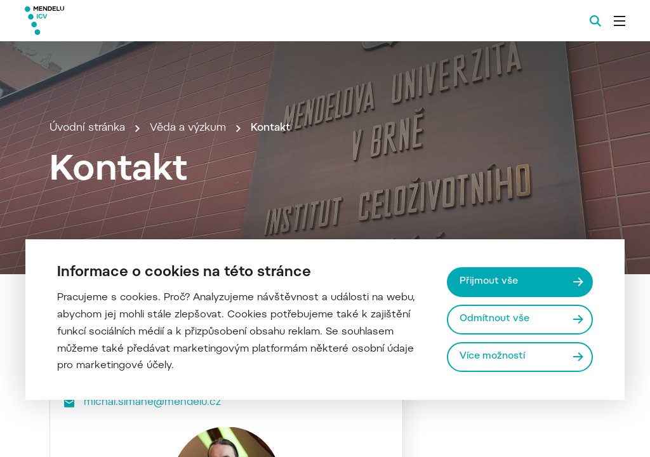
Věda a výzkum (188, 128)
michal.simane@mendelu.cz (152, 402)
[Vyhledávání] (595, 21)
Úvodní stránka (87, 128)
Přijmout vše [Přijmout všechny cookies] (489, 281)
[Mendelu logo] (94, 20)
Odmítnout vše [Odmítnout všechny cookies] (494, 319)
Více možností (492, 356)
